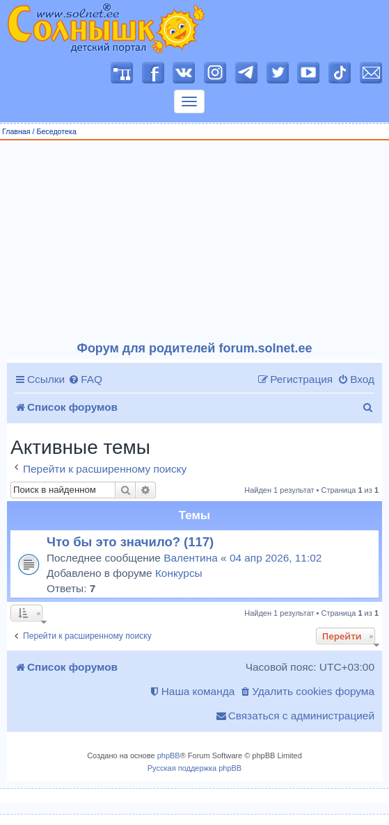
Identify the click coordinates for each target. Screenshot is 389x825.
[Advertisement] (195, 241)
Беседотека (56, 131)
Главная (16, 131)
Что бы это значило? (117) (130, 541)
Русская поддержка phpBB (194, 768)
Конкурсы (179, 573)
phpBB (168, 755)
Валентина (191, 558)
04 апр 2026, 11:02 (275, 558)
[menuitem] (85, 379)
